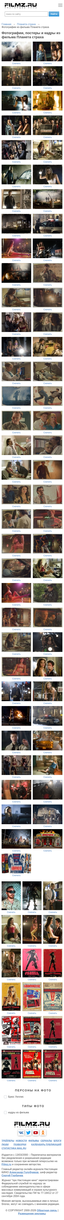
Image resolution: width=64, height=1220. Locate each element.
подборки (20, 1144)
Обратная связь (47, 1210)
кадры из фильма (18, 1112)
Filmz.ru (6, 1164)
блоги (57, 1140)
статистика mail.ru (14, 1148)
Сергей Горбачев (12, 1175)
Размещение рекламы (32, 1213)
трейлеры (8, 1140)
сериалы (46, 1140)
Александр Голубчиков (24, 1172)
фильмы (33, 1140)
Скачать (16, 63)
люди (5, 1144)
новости (21, 1140)
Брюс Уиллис (16, 1096)
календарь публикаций (46, 1144)
